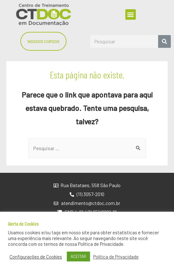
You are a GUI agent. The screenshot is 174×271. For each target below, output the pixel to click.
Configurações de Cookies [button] (36, 257)
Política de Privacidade (116, 257)
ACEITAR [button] (78, 256)
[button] (130, 14)
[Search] (164, 41)
